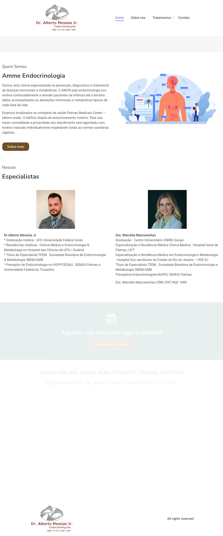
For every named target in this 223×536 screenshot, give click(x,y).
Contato (184, 18)
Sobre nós (138, 18)
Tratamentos (162, 18)
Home (119, 18)
